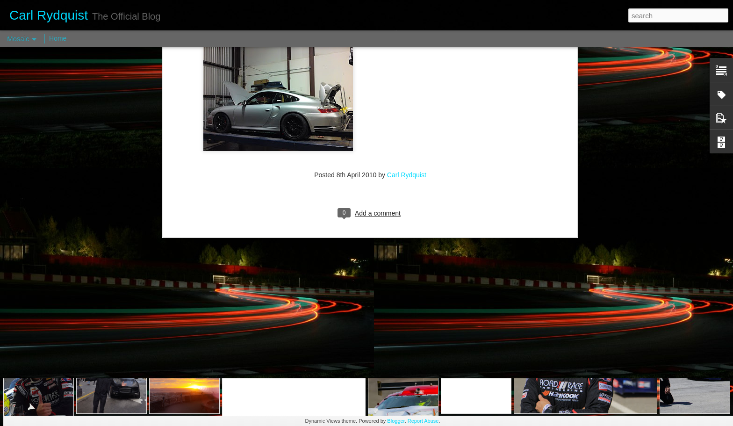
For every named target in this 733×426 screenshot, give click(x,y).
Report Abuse (423, 421)
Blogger (395, 421)
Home (57, 38)
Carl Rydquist (406, 51)
